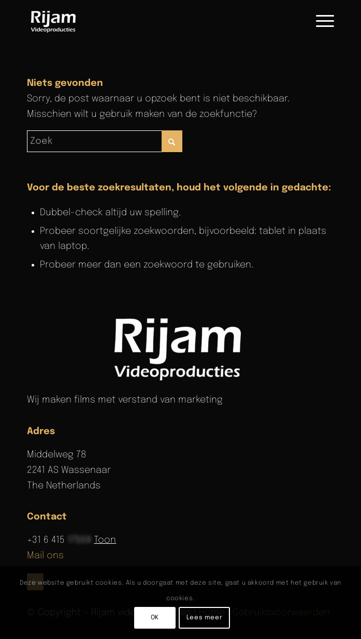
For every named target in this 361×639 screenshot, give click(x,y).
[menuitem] (320, 21)
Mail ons (45, 555)
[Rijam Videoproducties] (149, 21)
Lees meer (204, 618)
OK (155, 618)
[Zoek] (104, 141)
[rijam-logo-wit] (180, 347)
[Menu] (320, 21)
